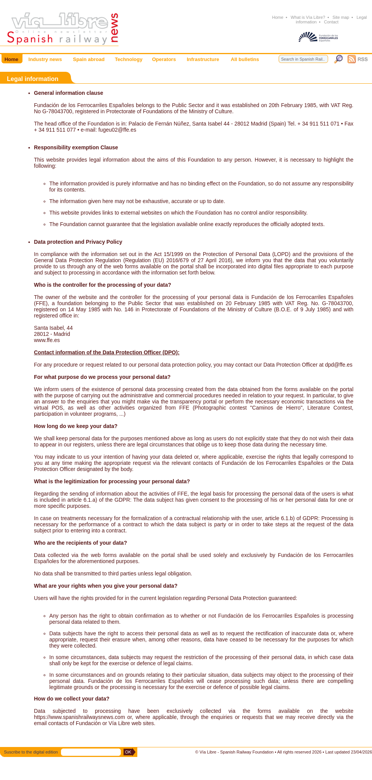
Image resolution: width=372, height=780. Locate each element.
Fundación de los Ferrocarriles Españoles (84, 105)
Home (278, 17)
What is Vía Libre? (308, 17)
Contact (331, 22)
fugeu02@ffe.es (117, 130)
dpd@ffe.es (339, 365)
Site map (341, 17)
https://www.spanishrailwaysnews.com (79, 717)
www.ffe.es (47, 340)
